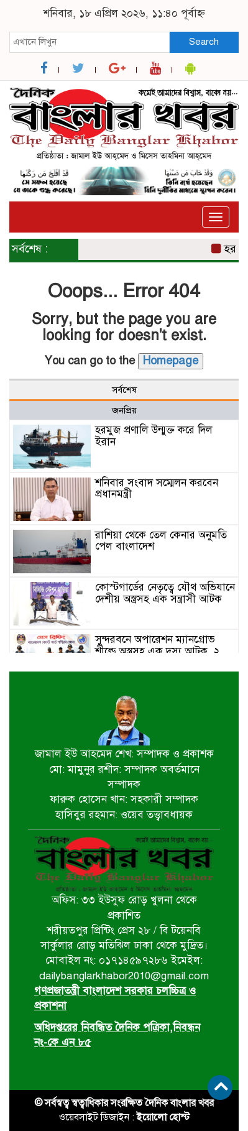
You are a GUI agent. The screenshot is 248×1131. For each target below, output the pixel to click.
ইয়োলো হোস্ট (163, 1117)
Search (204, 41)
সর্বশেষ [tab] (124, 389)
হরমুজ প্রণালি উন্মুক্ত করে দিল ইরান (154, 435)
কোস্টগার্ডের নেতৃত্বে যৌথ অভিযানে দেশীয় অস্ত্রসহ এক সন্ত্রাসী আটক (165, 593)
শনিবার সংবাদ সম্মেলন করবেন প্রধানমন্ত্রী (156, 488)
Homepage (170, 360)
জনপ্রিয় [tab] (124, 410)
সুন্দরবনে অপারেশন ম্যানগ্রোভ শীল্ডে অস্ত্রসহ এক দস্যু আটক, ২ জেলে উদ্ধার (157, 651)
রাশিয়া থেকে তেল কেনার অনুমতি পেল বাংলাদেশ (161, 541)
